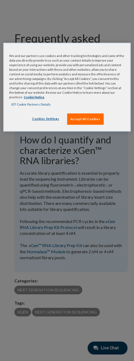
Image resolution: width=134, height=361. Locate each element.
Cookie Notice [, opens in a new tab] (34, 97)
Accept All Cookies (85, 119)
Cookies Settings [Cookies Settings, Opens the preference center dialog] (45, 118)
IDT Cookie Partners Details (31, 104)
